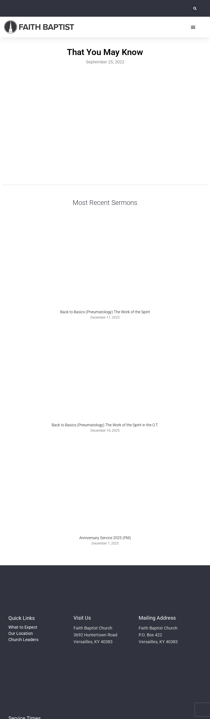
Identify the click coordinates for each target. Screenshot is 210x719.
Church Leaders (23, 639)
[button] (195, 8)
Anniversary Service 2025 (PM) (105, 538)
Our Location (20, 633)
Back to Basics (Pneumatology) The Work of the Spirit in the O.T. (105, 425)
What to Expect (22, 627)
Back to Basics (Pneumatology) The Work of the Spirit (105, 312)
